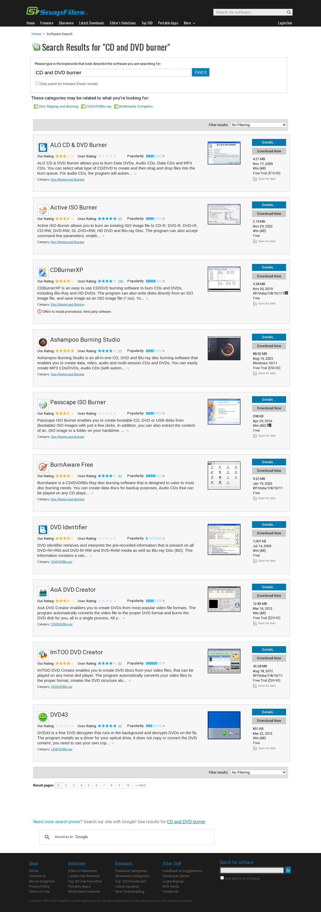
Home (36, 34)
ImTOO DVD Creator (76, 652)
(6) (120, 476)
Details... (269, 142)
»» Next (140, 785)
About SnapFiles (42, 881)
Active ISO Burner (73, 207)
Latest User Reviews (84, 876)
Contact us (37, 876)
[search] (126, 837)
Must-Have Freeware (84, 891)
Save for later (267, 178)
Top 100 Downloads (130, 881)
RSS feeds (171, 886)
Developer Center (176, 876)
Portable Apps (79, 886)
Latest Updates (127, 886)
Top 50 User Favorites (85, 881)
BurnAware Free (71, 464)
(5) (120, 663)
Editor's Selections (82, 871)
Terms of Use (39, 891)
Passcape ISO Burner (78, 402)
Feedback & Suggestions (182, 871)
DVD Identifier (68, 527)
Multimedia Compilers (136, 106)
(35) (120, 281)
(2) (120, 218)
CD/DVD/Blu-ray (99, 106)
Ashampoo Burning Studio (85, 339)
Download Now (269, 151)
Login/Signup (173, 881)
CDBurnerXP (66, 270)
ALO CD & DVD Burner (78, 145)
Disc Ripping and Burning (58, 106)
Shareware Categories (132, 876)
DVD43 (59, 714)
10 (128, 785)
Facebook (170, 891)
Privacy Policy (39, 886)
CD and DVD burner (186, 821)
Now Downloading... (131, 891)
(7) (120, 351)
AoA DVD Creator (73, 589)
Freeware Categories (131, 871)
